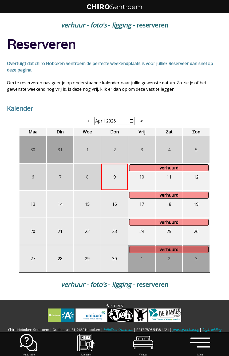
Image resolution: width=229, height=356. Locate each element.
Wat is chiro (29, 353)
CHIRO (114, 7)
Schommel (86, 353)
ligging (121, 25)
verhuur (73, 25)
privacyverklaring (185, 329)
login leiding (211, 329)
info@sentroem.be (118, 329)
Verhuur (143, 353)
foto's (98, 25)
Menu (200, 353)
